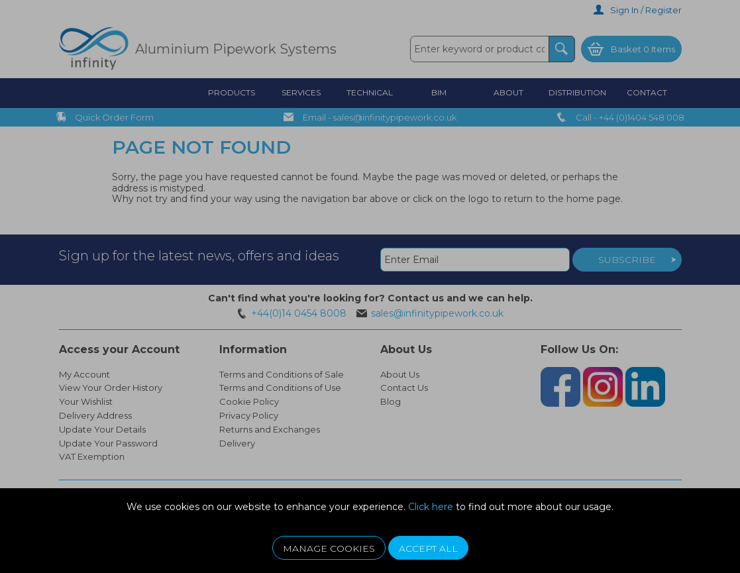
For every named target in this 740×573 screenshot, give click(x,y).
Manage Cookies (329, 548)
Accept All (428, 548)
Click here (430, 507)
